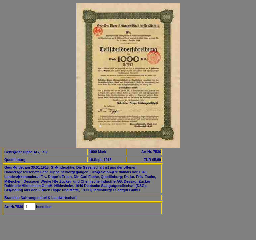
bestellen (43, 207)
